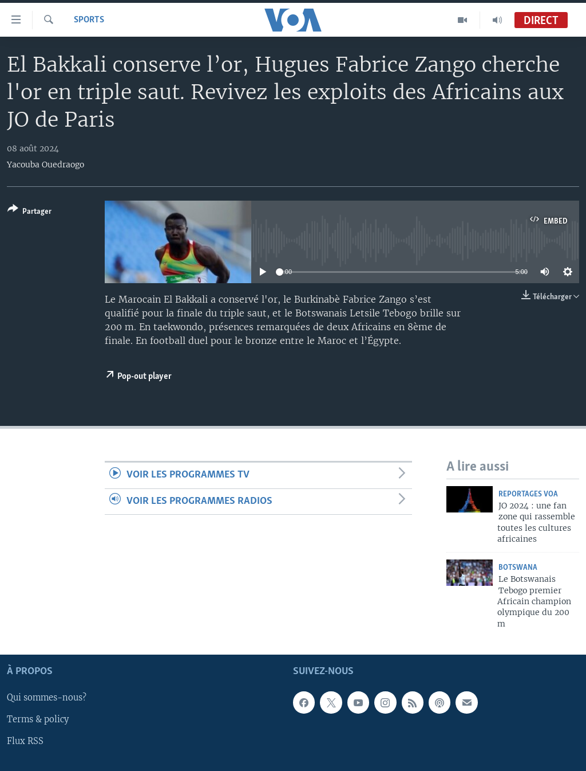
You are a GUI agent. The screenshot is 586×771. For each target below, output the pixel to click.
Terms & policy (38, 720)
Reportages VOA (528, 494)
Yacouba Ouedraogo (45, 164)
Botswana (517, 568)
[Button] (29, 212)
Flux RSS (25, 742)
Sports (89, 20)
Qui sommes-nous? (46, 698)
